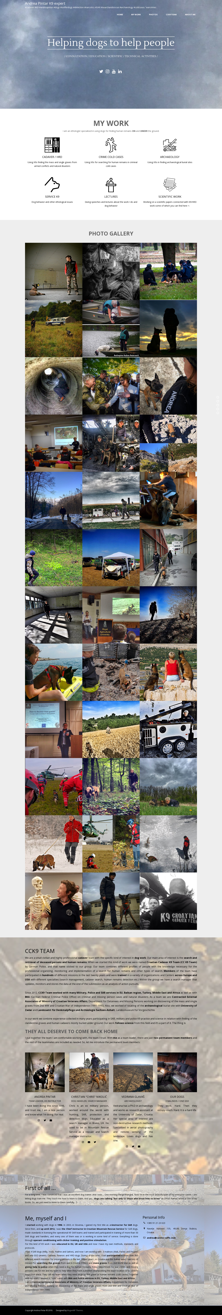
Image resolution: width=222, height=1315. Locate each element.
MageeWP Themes (75, 1310)
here (185, 205)
